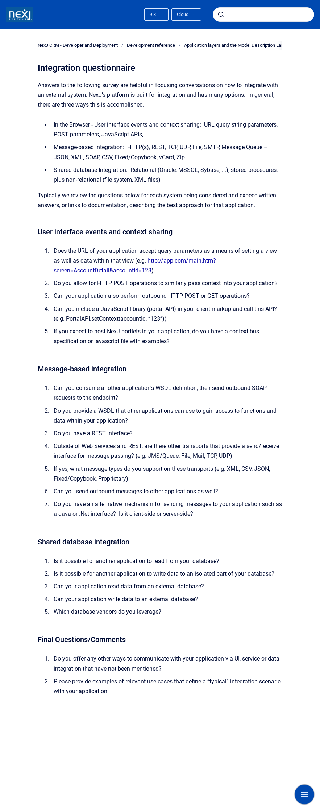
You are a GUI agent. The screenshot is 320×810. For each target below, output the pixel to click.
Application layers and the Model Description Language (240, 45)
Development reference (151, 45)
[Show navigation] (304, 794)
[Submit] (221, 14)
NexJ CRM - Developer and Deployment (78, 45)
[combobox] (263, 14)
